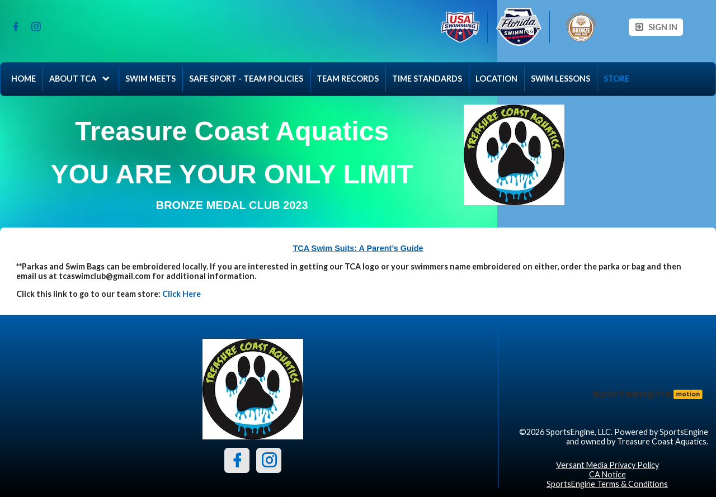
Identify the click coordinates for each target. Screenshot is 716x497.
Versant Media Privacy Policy (607, 465)
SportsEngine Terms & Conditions (607, 484)
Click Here (181, 294)
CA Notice (607, 474)
